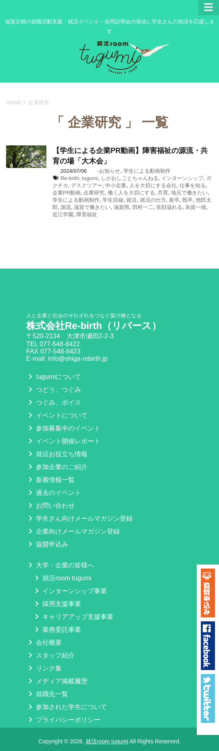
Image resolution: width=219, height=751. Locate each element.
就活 (131, 200)
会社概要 (44, 642)
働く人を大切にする (131, 193)
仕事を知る (192, 185)
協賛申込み (47, 544)
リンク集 (44, 668)
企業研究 (93, 193)
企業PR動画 (66, 193)
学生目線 (112, 200)
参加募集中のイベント (63, 428)
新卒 (174, 200)
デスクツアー (86, 185)
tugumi (90, 178)
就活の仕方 (153, 200)
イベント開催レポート (63, 441)
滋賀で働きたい (92, 207)
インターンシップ (182, 178)
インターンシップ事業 (70, 591)
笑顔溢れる (169, 207)
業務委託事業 (57, 629)
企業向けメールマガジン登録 (73, 531)
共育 (163, 193)
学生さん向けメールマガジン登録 (79, 518)
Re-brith (69, 178)
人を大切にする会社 (153, 185)
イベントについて (57, 415)
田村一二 (142, 207)
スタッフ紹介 (50, 655)
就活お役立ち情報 (57, 454)
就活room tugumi (62, 578)
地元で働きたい (189, 193)
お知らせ (109, 171)
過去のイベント (53, 492)
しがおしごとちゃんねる (130, 178)
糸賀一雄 (195, 207)
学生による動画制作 (147, 171)
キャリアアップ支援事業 (73, 616)
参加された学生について (66, 706)
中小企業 (115, 185)
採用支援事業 (57, 603)
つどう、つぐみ (53, 389)
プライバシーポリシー (63, 719)
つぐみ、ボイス (53, 402)
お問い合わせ (50, 505)
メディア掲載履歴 (57, 681)
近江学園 (62, 214)
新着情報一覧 (50, 479)
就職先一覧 (47, 694)
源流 (65, 207)
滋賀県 (121, 207)
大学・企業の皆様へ (60, 565)
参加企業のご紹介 (57, 466)
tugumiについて (53, 376)
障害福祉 (86, 214)
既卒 (187, 200)
